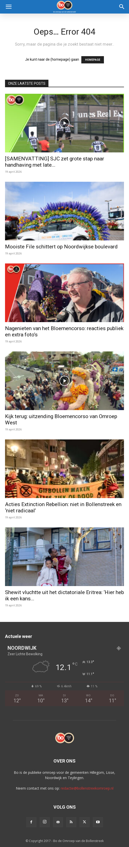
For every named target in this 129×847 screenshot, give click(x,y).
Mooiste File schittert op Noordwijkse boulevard (61, 247)
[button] (9, 7)
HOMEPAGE (92, 59)
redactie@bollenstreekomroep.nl (87, 788)
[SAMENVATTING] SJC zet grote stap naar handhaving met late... (54, 162)
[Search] (122, 7)
